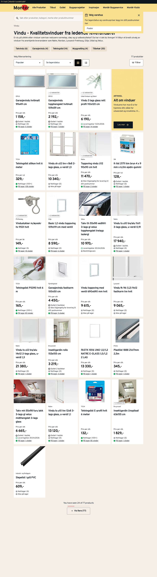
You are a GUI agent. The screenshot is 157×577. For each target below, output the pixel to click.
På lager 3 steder (58, 313)
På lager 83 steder (25, 313)
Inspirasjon (94, 7)
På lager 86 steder (90, 441)
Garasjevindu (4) (40, 48)
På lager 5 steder (25, 127)
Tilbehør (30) (99, 48)
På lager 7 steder (57, 127)
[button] (28, 62)
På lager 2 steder (90, 187)
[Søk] (16, 18)
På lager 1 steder (123, 187)
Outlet (62, 7)
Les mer (123, 124)
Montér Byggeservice (113, 7)
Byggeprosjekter (77, 7)
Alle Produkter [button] (39, 7)
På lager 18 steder (25, 251)
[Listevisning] (85, 62)
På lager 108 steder (26, 187)
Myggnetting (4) (80, 48)
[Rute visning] (78, 62)
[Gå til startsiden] (21, 8)
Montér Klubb (133, 7)
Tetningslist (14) (60, 48)
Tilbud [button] (53, 7)
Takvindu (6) (21, 48)
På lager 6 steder (58, 251)
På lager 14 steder (90, 127)
